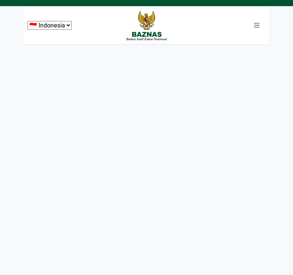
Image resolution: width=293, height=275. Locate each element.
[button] (257, 25)
